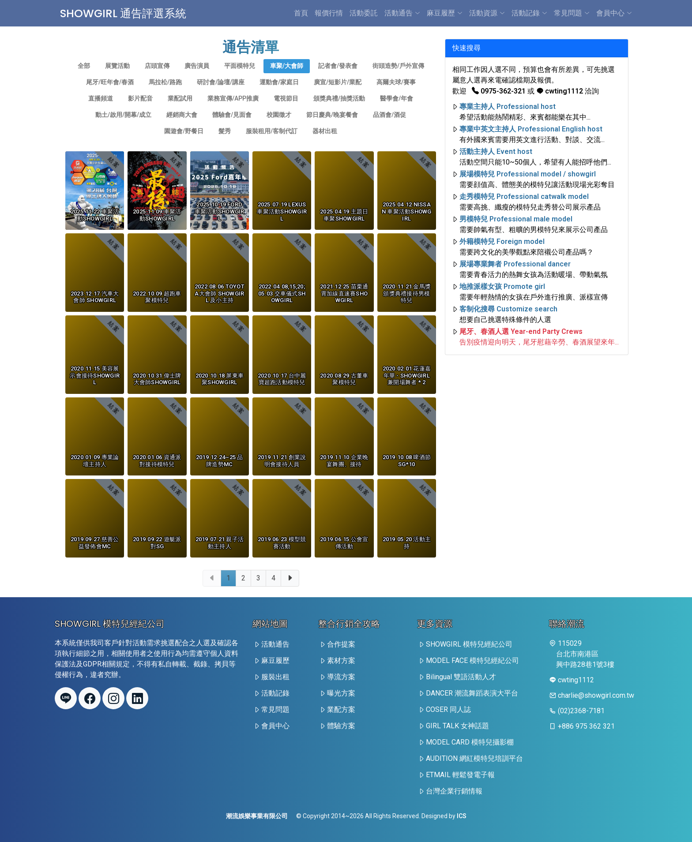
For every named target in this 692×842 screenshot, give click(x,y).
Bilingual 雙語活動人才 (461, 677)
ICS (461, 816)
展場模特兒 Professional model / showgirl (527, 174)
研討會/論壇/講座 (220, 93)
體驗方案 (341, 726)
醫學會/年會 (396, 109)
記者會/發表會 (337, 77)
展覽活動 (117, 77)
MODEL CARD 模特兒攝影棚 (470, 742)
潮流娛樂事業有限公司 (257, 816)
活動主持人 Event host (495, 151)
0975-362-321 (499, 91)
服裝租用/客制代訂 (271, 142)
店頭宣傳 (157, 77)
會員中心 (614, 13)
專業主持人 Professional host (507, 106)
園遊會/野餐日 (183, 142)
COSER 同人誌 (448, 709)
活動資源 (487, 13)
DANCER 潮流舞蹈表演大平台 (472, 693)
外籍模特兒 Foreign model (502, 241)
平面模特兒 (239, 77)
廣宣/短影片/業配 (337, 93)
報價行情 (329, 13)
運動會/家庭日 (279, 93)
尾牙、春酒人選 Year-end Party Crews (521, 331)
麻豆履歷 (445, 13)
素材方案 (341, 660)
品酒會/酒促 (389, 126)
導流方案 (341, 677)
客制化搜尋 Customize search (508, 309)
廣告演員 (196, 77)
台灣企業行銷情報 (454, 791)
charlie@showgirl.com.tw (596, 695)
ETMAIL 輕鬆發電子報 (460, 775)
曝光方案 (341, 693)
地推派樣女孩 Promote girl (502, 286)
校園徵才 (279, 126)
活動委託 (364, 13)
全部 (84, 77)
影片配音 (140, 109)
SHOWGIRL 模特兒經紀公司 (469, 644)
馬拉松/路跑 (165, 93)
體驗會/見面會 (232, 126)
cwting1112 (559, 91)
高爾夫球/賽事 (396, 93)
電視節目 (286, 109)
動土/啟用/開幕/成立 (123, 126)
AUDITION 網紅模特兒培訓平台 (474, 758)
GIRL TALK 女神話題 (457, 726)
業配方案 (341, 709)
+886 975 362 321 (586, 726)
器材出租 (324, 142)
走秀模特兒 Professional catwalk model (524, 196)
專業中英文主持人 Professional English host (530, 129)
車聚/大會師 (286, 77)
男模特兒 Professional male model (515, 219)
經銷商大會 (181, 126)
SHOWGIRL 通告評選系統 (131, 13)
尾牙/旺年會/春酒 (110, 93)
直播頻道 (100, 109)
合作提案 (341, 644)
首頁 (301, 13)
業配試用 (180, 109)
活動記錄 (529, 13)
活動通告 (402, 13)
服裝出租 (275, 677)
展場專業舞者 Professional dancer (515, 264)
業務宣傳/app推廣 (233, 109)
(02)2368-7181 (581, 711)
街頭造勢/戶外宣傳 (398, 77)
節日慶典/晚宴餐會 (332, 126)
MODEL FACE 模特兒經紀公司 (472, 660)
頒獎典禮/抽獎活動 (339, 109)
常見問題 (572, 13)
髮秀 (224, 142)
